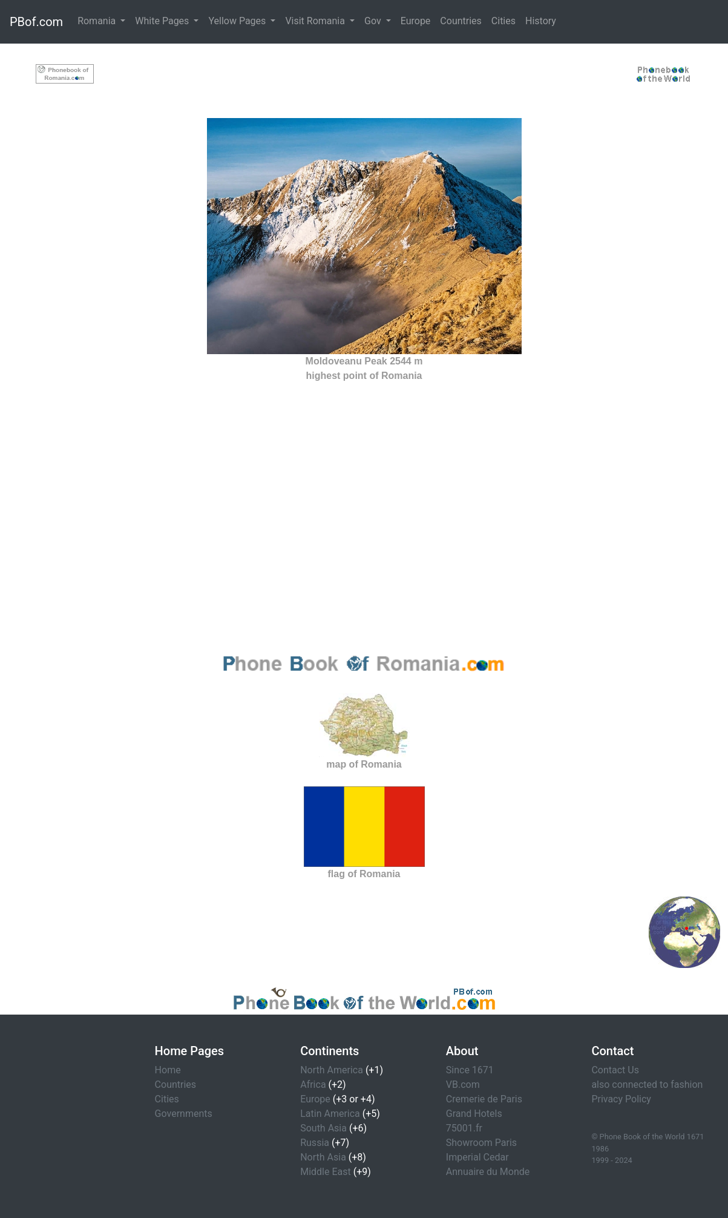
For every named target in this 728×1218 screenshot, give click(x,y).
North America (331, 1070)
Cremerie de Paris (484, 1099)
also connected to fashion (647, 1084)
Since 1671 (470, 1070)
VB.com (463, 1084)
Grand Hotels (474, 1113)
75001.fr (464, 1128)
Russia (314, 1142)
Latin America (330, 1113)
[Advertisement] (363, 71)
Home (168, 1070)
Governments (183, 1113)
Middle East (325, 1171)
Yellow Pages (238, 21)
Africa (313, 1084)
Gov (374, 21)
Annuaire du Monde (488, 1171)
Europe (416, 21)
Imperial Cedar (477, 1157)
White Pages (163, 21)
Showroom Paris (481, 1142)
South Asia (323, 1128)
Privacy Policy (621, 1099)
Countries (460, 21)
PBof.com (36, 22)
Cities (503, 21)
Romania (97, 21)
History (540, 21)
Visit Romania (316, 21)
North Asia (323, 1157)
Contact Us (615, 1070)
